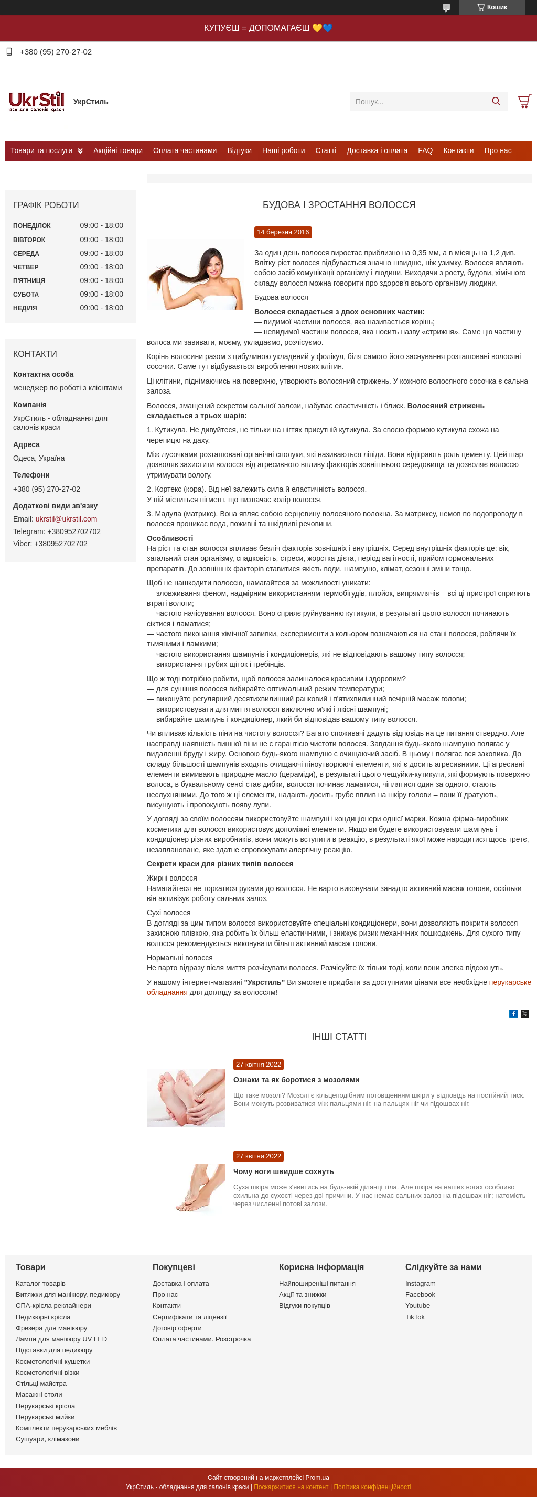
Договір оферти (177, 1328)
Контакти (458, 150)
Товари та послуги (41, 150)
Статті (326, 150)
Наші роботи (283, 150)
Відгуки (239, 150)
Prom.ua (317, 1477)
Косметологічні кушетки (53, 1361)
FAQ (425, 150)
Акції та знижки (303, 1294)
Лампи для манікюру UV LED (61, 1339)
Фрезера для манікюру (51, 1328)
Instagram (420, 1283)
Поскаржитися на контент (291, 1487)
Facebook (420, 1294)
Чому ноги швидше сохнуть (283, 1171)
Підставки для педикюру (54, 1350)
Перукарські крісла (45, 1406)
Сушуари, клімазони (47, 1439)
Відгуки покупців (304, 1305)
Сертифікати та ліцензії (190, 1317)
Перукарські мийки (45, 1417)
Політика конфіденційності (372, 1487)
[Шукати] (496, 101)
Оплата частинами (185, 150)
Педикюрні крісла (43, 1317)
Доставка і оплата (377, 150)
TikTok (415, 1317)
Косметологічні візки (48, 1372)
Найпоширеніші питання (317, 1283)
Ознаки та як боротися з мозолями (296, 1080)
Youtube (417, 1305)
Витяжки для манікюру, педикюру (68, 1294)
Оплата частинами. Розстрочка (202, 1339)
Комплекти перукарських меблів (66, 1428)
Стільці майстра (41, 1383)
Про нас (498, 150)
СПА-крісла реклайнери (53, 1305)
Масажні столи (39, 1394)
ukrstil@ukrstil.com (67, 519)
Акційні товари (118, 150)
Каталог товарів (41, 1283)
